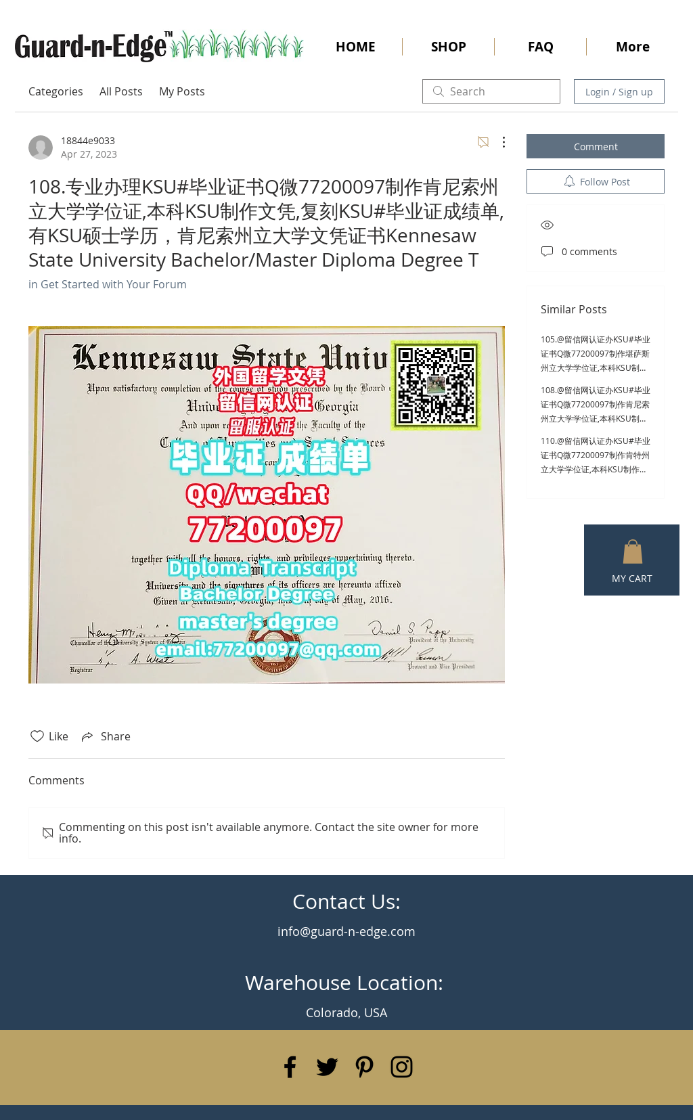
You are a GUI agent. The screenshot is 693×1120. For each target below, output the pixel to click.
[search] (491, 91)
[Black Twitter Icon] (327, 1066)
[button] (633, 551)
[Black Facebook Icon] (290, 1066)
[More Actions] (497, 142)
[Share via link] (105, 736)
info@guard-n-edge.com (346, 931)
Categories (55, 91)
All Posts (121, 91)
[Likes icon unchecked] (37, 736)
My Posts (182, 91)
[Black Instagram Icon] (401, 1066)
